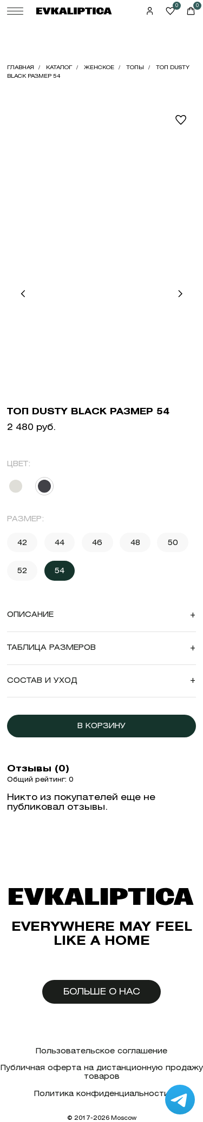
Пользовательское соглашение (101, 1051)
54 (59, 570)
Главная (20, 67)
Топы (135, 67)
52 (22, 570)
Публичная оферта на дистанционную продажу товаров (102, 1072)
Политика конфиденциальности (101, 1094)
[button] (22, 294)
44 (59, 542)
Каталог (59, 67)
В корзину (101, 725)
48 (135, 542)
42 (22, 542)
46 (97, 542)
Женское (99, 67)
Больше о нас (101, 991)
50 (173, 542)
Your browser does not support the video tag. (101, 154)
